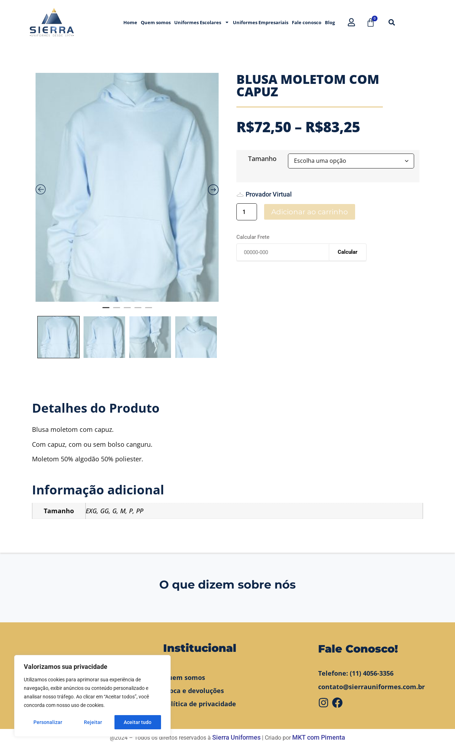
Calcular (348, 252)
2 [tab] (116, 310)
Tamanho (262, 158)
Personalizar (47, 722)
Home (130, 22)
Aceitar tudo (137, 722)
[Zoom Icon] (127, 187)
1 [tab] (105, 310)
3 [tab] (127, 310)
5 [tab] (148, 310)
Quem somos (156, 22)
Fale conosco (306, 22)
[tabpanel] (127, 187)
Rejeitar (93, 722)
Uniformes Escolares (201, 22)
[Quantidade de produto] (246, 212)
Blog (330, 22)
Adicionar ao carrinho (309, 212)
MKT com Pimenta (318, 737)
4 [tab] (137, 310)
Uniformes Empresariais (260, 22)
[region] (92, 696)
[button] (391, 22)
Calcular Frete (252, 237)
